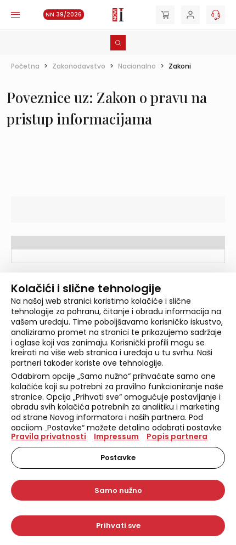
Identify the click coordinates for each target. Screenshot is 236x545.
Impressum (116, 436)
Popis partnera (177, 436)
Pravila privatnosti (48, 436)
